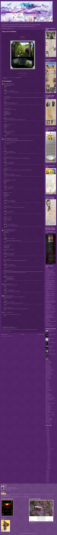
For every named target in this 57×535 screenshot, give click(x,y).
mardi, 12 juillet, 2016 (13, 229)
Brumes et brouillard (48, 368)
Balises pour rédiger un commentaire (6, 331)
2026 (47, 481)
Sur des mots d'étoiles (48, 418)
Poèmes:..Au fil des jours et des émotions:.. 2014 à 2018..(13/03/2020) (51, 286)
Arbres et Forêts (47, 361)
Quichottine (5, 295)
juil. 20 (49, 454)
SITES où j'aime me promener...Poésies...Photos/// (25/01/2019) (51, 325)
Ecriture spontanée (48, 376)
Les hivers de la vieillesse (49, 389)
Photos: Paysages (48, 411)
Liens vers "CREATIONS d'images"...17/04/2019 (48, 304)
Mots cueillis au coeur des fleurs (49, 397)
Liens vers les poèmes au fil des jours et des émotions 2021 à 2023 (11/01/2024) (50, 280)
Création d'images (48, 372)
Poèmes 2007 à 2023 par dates (49, 277)
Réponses (6, 89)
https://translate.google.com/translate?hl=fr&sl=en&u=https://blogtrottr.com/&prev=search (19, 496)
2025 (47, 480)
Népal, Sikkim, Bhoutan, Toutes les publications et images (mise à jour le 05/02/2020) (50, 317)
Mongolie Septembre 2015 (49, 395)
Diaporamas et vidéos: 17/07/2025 (50, 314)
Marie (6, 90)
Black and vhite (47, 365)
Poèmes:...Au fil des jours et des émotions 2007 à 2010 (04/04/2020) (50, 274)
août (47, 463)
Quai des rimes (23, 37)
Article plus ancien (41, 334)
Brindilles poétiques (48, 367)
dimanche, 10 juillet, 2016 (14, 138)
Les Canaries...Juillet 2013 (49, 323)
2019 (47, 472)
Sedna (4, 307)
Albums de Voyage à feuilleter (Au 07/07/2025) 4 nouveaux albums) (49, 271)
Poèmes (46, 413)
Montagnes (47, 396)
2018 (47, 471)
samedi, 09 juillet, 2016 (11, 83)
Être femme (47, 382)
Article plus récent (4, 334)
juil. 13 (49, 450)
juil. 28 (49, 459)
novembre (48, 467)
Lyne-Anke (5, 124)
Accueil (22, 334)
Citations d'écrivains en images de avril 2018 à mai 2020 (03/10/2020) (50, 284)
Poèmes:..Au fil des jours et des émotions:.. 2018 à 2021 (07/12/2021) (51, 282)
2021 (47, 475)
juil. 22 (49, 455)
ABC (4, 108)
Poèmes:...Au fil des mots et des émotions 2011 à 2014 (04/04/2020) (50, 288)
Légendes (47, 388)
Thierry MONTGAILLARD (7, 138)
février (48, 436)
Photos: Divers (47, 410)
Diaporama (47, 375)
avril (47, 439)
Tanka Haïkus (5, 78)
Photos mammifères (48, 406)
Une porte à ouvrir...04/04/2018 (49, 326)
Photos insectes (47, 405)
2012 (47, 429)
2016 (47, 434)
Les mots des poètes (48, 390)
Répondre (5, 87)
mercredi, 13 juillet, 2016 (11, 90)
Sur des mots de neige (48, 419)
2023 (47, 477)
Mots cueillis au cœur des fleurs (49, 398)
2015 (47, 433)
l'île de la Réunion (48, 387)
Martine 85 (5, 270)
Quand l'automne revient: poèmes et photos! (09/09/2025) (50, 307)
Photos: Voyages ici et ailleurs (49, 412)
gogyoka (47, 383)
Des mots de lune (48, 373)
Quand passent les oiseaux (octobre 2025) (50, 311)
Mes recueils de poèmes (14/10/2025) (50, 272)
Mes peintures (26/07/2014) (49, 315)
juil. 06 (49, 446)
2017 (47, 470)
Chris (4, 259)
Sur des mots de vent (48, 420)
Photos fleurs (47, 404)
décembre (48, 468)
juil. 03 (49, 445)
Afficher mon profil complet (7, 489)
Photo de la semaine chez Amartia (50, 403)
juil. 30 (49, 460)
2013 (47, 430)
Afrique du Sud (47, 360)
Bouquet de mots (47, 366)
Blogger (36, 533)
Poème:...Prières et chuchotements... (51, 346)
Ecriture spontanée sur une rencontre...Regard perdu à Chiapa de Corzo (50, 232)
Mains (46, 391)
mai (47, 440)
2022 (47, 476)
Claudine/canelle (6, 83)
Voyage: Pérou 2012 (48, 320)
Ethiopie (47, 381)
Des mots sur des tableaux (49, 374)
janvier (48, 435)
